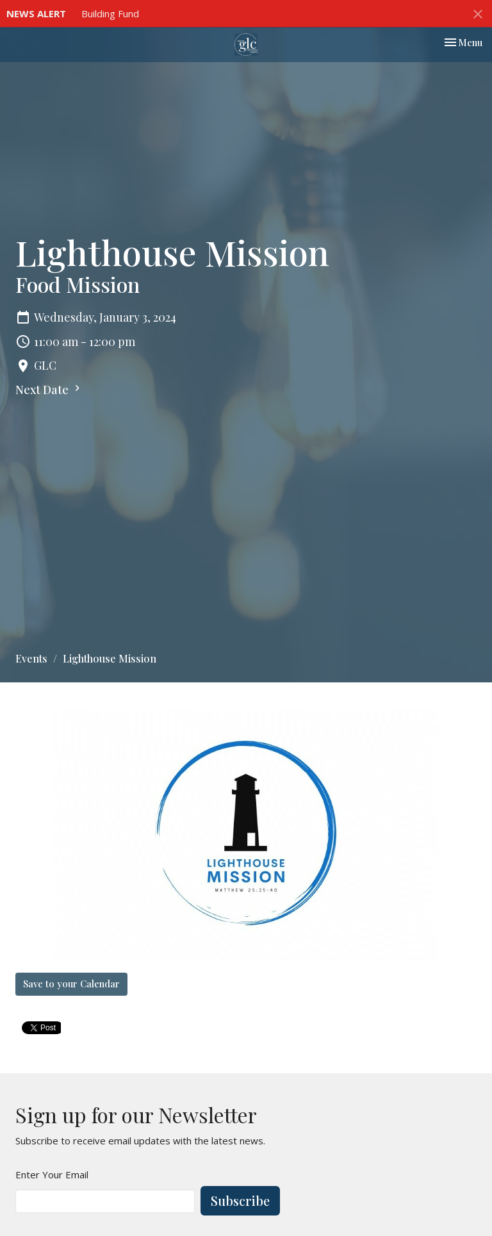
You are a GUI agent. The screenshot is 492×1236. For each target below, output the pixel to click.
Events (31, 658)
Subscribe (240, 1200)
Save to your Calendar (71, 983)
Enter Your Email (51, 1174)
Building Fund (110, 13)
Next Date (49, 389)
